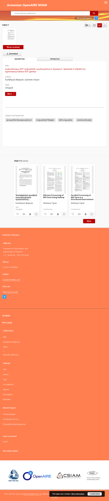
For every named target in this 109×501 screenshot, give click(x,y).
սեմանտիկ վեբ (84, 120)
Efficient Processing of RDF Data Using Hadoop (53, 196)
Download (11, 53)
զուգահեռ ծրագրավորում (19, 120)
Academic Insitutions (11, 342)
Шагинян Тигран (32, 79)
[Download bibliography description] (23, 214)
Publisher (7, 399)
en (105, 25)
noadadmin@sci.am (11, 279)
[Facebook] (4, 297)
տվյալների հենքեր (45, 120)
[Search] (94, 13)
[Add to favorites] (94, 25)
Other (5, 347)
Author (6, 374)
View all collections (10, 355)
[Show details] (36, 214)
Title (5, 369)
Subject (6, 389)
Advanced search (84, 18)
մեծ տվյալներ (65, 120)
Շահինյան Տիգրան (14, 79)
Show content (13, 47)
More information (77, 494)
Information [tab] (55, 59)
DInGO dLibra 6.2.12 (32, 494)
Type (5, 379)
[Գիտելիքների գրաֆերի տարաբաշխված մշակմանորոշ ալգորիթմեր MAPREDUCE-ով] (27, 179)
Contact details (9, 414)
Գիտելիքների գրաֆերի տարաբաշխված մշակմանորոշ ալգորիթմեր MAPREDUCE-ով (26, 197)
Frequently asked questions (14, 424)
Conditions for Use (11, 419)
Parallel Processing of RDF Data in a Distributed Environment (82, 197)
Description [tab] (20, 59)
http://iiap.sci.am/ (10, 292)
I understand (95, 494)
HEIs (5, 337)
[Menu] (105, 2)
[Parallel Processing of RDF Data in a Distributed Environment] (82, 179)
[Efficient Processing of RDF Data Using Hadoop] (54, 179)
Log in (5, 441)
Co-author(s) (8, 384)
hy (99, 25)
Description (8, 394)
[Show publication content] (30, 214)
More (89, 221)
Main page (7, 322)
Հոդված (9, 88)
